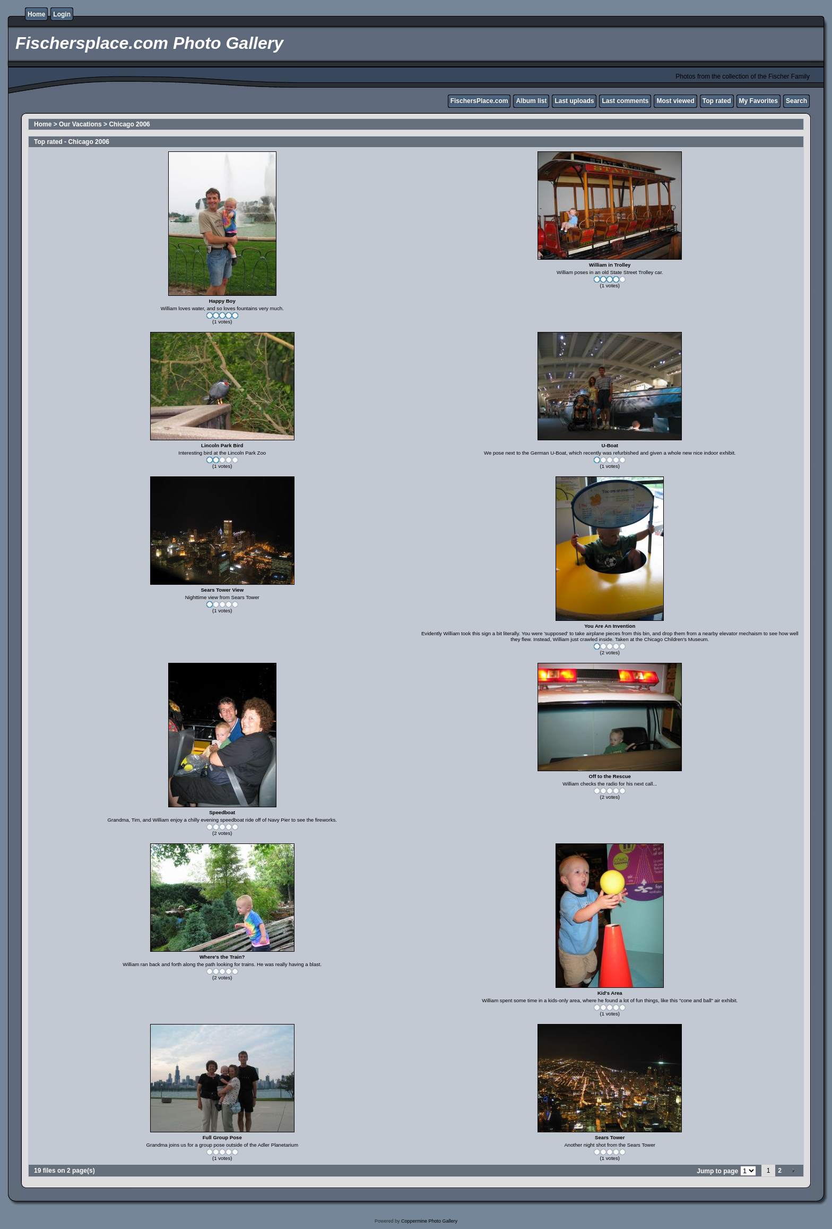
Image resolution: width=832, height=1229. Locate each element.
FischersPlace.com (479, 101)
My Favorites (758, 101)
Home (36, 14)
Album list (531, 101)
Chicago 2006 (129, 124)
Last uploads (574, 101)
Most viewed (675, 101)
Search (796, 101)
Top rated (717, 101)
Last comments (625, 101)
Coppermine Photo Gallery (429, 1221)
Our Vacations (80, 124)
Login (62, 14)
